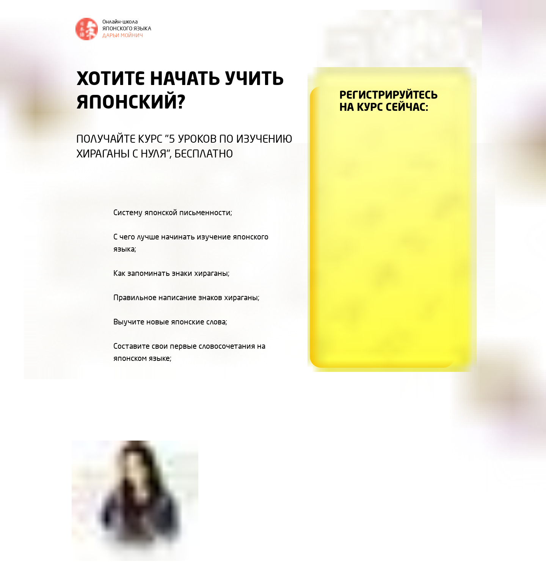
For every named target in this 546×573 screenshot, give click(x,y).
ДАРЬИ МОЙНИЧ (126, 28)
